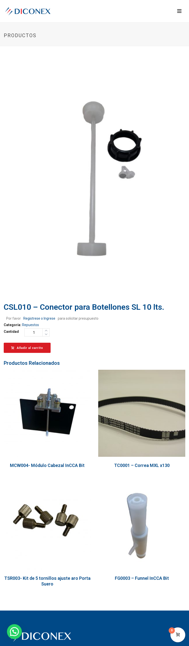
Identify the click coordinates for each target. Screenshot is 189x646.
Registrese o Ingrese (39, 318)
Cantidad (11, 332)
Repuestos (30, 325)
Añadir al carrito (27, 348)
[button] (14, 631)
